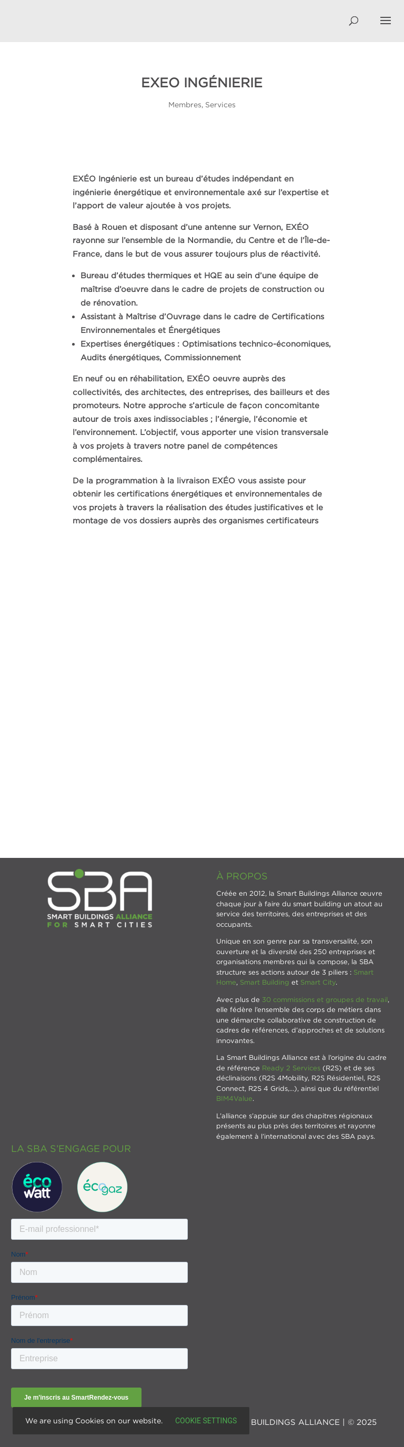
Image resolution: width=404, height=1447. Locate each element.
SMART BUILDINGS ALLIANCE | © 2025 (298, 1422)
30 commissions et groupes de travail (325, 999)
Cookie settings (206, 1420)
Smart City (318, 982)
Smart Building (264, 982)
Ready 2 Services (291, 1067)
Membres (184, 104)
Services (220, 104)
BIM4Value (234, 1098)
